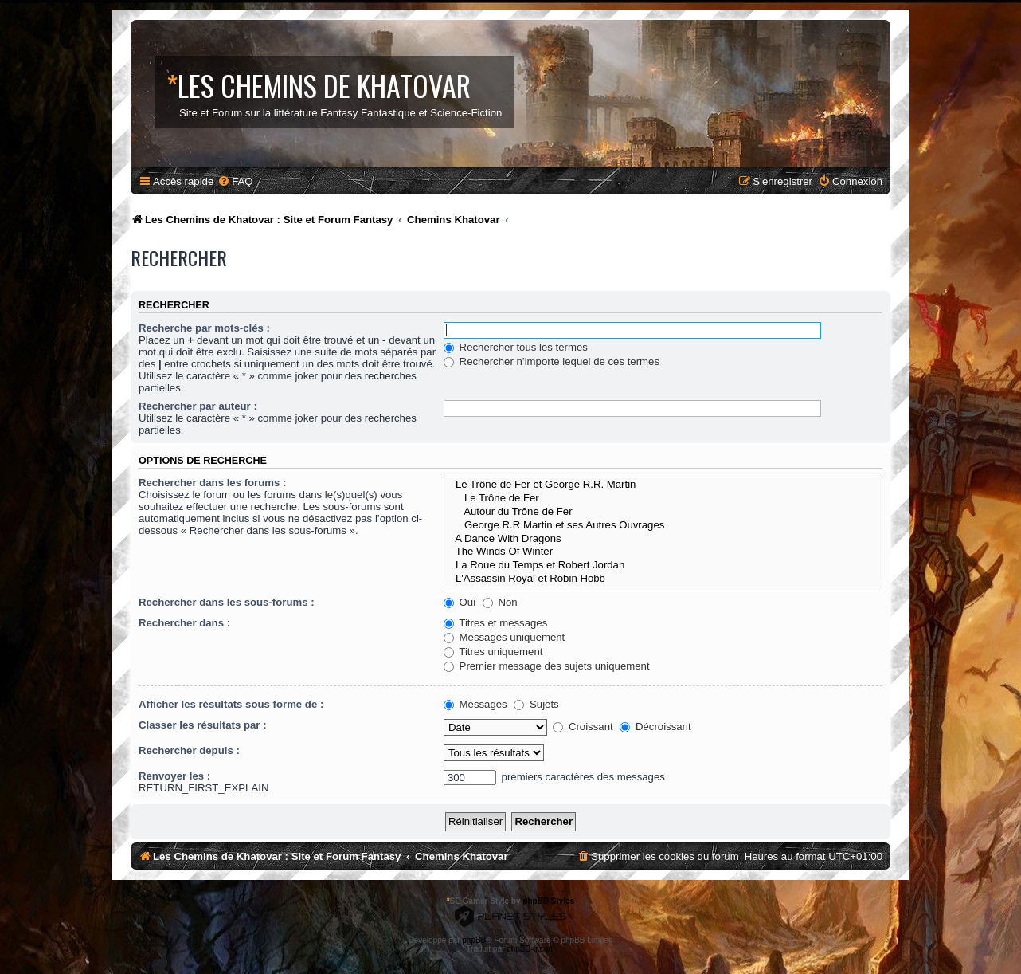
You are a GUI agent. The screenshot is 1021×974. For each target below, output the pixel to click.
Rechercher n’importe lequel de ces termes (551, 361)
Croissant (582, 726)
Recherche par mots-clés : (204, 328)
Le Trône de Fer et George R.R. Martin (663, 485)
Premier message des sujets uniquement (547, 666)
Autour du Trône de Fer (663, 512)
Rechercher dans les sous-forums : (227, 602)
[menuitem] (234, 181)
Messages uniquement (504, 637)
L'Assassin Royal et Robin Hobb (663, 579)
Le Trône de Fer (663, 498)
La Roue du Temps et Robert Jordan (663, 565)
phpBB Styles (548, 901)
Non (500, 602)
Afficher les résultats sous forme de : (231, 704)
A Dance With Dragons (663, 539)
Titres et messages (495, 623)
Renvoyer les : (174, 776)
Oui (459, 602)
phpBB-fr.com (531, 949)
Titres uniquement (493, 652)
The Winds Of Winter (663, 552)
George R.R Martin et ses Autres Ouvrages (663, 525)
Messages (475, 704)
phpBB (474, 940)
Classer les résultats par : (203, 725)
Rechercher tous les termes (516, 347)
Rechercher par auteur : (198, 406)
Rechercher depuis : (189, 750)
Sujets (536, 704)
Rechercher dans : (184, 623)
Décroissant (655, 726)
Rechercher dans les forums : (212, 483)
